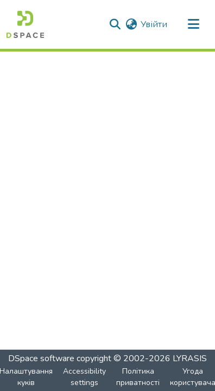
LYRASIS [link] (190, 358)
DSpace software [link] (41, 358)
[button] (25, 24)
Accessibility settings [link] (84, 377)
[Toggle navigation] (193, 24)
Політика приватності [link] (138, 377)
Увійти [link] (154, 24)
